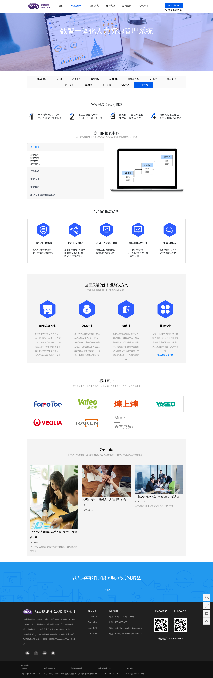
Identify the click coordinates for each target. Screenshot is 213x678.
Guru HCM (92, 616)
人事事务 (76, 79)
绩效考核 (88, 85)
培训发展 (69, 85)
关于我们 (143, 5)
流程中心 (125, 85)
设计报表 (35, 147)
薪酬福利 (113, 79)
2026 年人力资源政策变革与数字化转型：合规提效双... (53, 534)
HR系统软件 (76, 5)
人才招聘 (153, 79)
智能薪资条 (133, 79)
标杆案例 (110, 5)
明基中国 (25, 668)
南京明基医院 (50, 668)
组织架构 (41, 79)
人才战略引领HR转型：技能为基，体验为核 (157, 496)
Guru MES (92, 622)
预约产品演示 (174, 5)
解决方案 (94, 5)
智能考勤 (95, 79)
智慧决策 (143, 85)
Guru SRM (92, 628)
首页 (61, 5)
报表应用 (35, 179)
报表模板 (35, 187)
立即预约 (107, 589)
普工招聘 (171, 79)
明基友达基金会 (104, 668)
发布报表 (35, 171)
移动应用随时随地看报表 (42, 195)
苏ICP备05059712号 (135, 673)
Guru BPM (92, 634)
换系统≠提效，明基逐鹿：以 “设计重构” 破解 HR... (105, 502)
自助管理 (106, 85)
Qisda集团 (130, 668)
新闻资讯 (126, 5)
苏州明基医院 (76, 668)
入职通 (59, 79)
